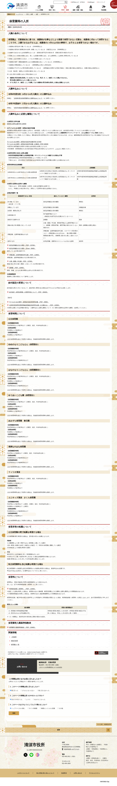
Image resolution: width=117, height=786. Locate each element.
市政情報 (103, 10)
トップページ (19, 14)
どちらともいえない (28, 690)
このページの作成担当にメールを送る (50, 667)
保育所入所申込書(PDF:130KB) (16, 124)
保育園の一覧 (15, 644)
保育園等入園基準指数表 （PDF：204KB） (22, 627)
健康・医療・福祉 (78, 10)
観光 (90, 10)
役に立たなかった (43, 690)
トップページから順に (18, 708)
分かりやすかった (16, 699)
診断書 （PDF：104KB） (17, 267)
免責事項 (64, 773)
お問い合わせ (78, 773)
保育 (37, 14)
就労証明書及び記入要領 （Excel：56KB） (22, 248)
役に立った (14, 690)
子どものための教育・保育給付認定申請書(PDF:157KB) (24, 142)
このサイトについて (23, 773)
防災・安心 (52, 10)
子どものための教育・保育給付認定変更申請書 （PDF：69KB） (29, 302)
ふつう (28, 699)
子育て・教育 (65, 10)
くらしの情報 (39, 10)
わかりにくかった (39, 699)
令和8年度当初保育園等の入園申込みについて (28, 98)
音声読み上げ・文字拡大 (78, 2)
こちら (57, 149)
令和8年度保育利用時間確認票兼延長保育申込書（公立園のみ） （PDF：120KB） (34, 305)
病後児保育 (14, 641)
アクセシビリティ (94, 773)
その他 (61, 708)
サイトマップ (101, 2)
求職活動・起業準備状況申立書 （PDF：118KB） (24, 255)
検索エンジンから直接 (48, 708)
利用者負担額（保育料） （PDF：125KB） (22, 589)
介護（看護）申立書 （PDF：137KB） (21, 261)
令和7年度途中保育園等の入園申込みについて (28, 108)
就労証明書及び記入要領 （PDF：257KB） (22, 245)
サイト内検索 (33, 708)
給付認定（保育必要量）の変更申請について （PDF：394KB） (28, 292)
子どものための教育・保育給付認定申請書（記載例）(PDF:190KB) (27, 144)
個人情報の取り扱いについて (45, 773)
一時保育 (14, 637)
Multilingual (91, 2)
